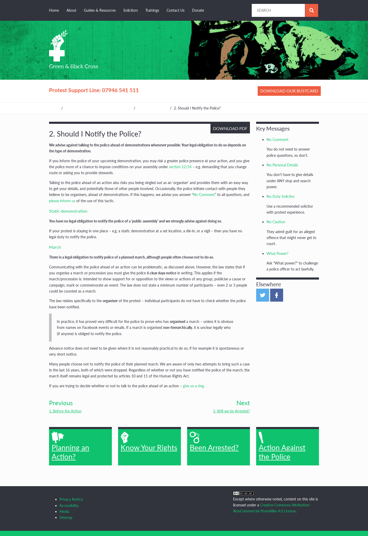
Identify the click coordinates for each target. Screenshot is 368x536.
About (71, 10)
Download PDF (230, 128)
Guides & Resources (100, 10)
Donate (198, 10)
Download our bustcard (289, 90)
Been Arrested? (214, 442)
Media (64, 511)
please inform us (62, 201)
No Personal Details (282, 165)
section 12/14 (180, 167)
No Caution (276, 222)
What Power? (277, 253)
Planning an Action (153, 108)
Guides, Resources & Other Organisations (98, 108)
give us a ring (193, 386)
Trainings (152, 10)
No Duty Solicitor (281, 196)
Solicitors (130, 10)
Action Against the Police (282, 446)
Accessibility (69, 505)
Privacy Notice (71, 499)
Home (54, 10)
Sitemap (65, 517)
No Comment (204, 194)
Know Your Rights (149, 442)
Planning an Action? (70, 446)
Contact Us (176, 10)
